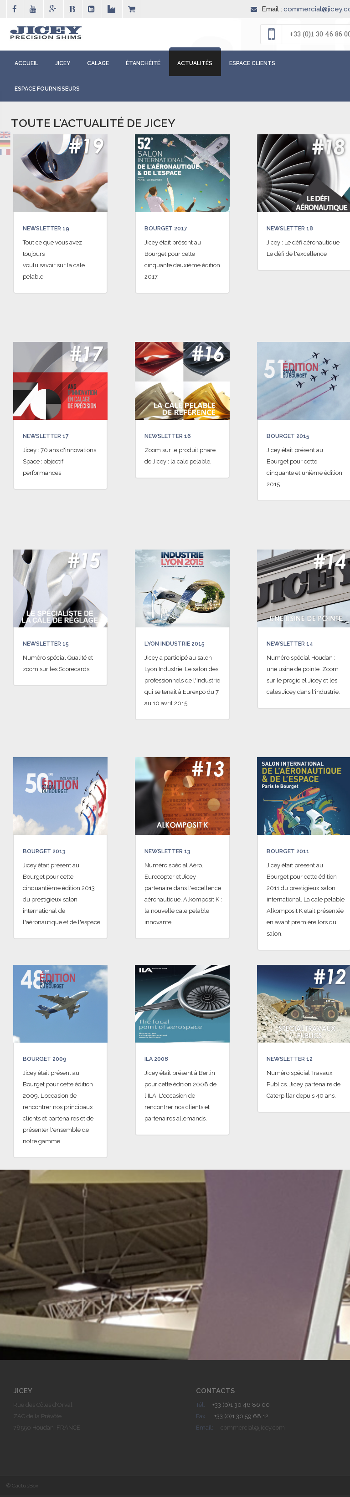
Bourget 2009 (49, 1060)
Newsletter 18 (295, 230)
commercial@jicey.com (253, 1429)
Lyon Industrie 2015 (181, 645)
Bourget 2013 (48, 853)
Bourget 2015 (292, 437)
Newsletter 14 (295, 645)
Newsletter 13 (172, 853)
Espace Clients (252, 65)
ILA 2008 (158, 1060)
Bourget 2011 (292, 853)
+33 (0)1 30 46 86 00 (241, 1406)
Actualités (194, 65)
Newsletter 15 (51, 645)
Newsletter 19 (51, 230)
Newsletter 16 (172, 437)
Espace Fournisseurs (47, 90)
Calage (98, 65)
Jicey (62, 65)
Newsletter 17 (51, 437)
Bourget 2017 (170, 230)
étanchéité (143, 65)
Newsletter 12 (295, 1060)
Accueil (26, 65)
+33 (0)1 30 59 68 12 (241, 1418)
